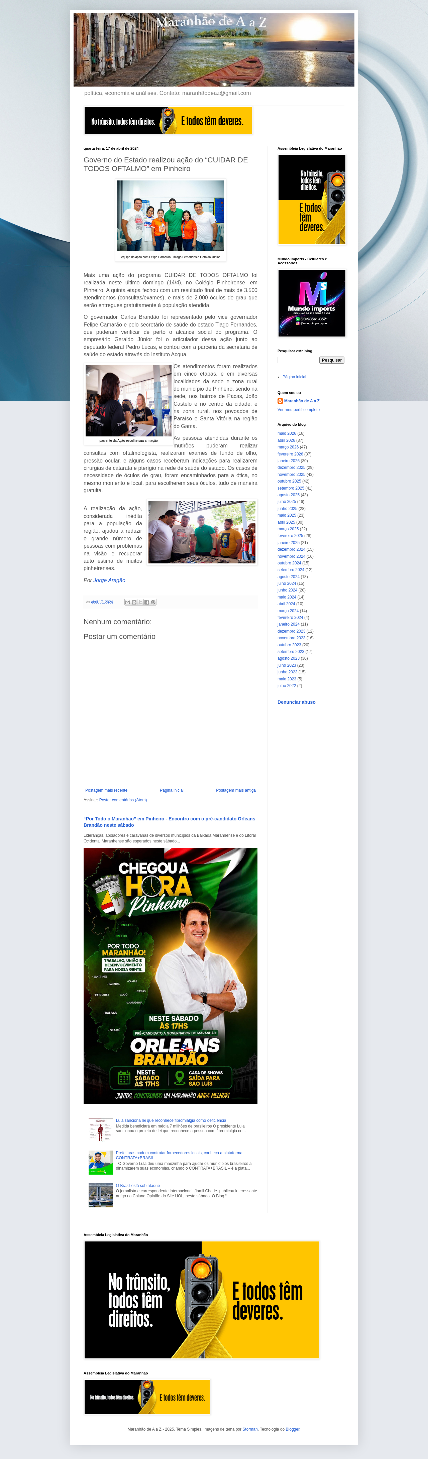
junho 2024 (287, 590)
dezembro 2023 (291, 631)
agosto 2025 (289, 495)
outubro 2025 (289, 481)
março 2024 (288, 611)
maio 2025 (287, 515)
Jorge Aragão (109, 580)
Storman (249, 1429)
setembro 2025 (291, 488)
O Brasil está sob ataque (138, 1185)
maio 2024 (287, 597)
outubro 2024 (289, 563)
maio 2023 (287, 679)
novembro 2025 (291, 474)
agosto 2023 (289, 658)
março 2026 (288, 447)
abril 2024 (286, 604)
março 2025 (288, 529)
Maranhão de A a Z (302, 401)
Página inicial (172, 790)
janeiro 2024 (289, 624)
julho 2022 (287, 685)
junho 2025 (287, 508)
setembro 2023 (291, 651)
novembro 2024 (291, 556)
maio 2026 (287, 433)
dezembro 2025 (291, 467)
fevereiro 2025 (290, 535)
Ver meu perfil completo (299, 409)
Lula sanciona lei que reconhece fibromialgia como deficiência (171, 1120)
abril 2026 (286, 440)
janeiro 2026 (289, 460)
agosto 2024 (289, 576)
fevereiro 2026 (290, 454)
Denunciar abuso (297, 702)
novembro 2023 (291, 638)
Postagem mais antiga (236, 790)
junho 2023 (287, 672)
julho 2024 (287, 583)
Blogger (293, 1429)
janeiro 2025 (289, 542)
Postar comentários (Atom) (123, 800)
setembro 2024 (291, 569)
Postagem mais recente (106, 790)
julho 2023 (287, 665)
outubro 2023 (289, 645)
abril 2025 (286, 522)
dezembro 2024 (291, 549)
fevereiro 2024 (290, 617)
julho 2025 (287, 501)
